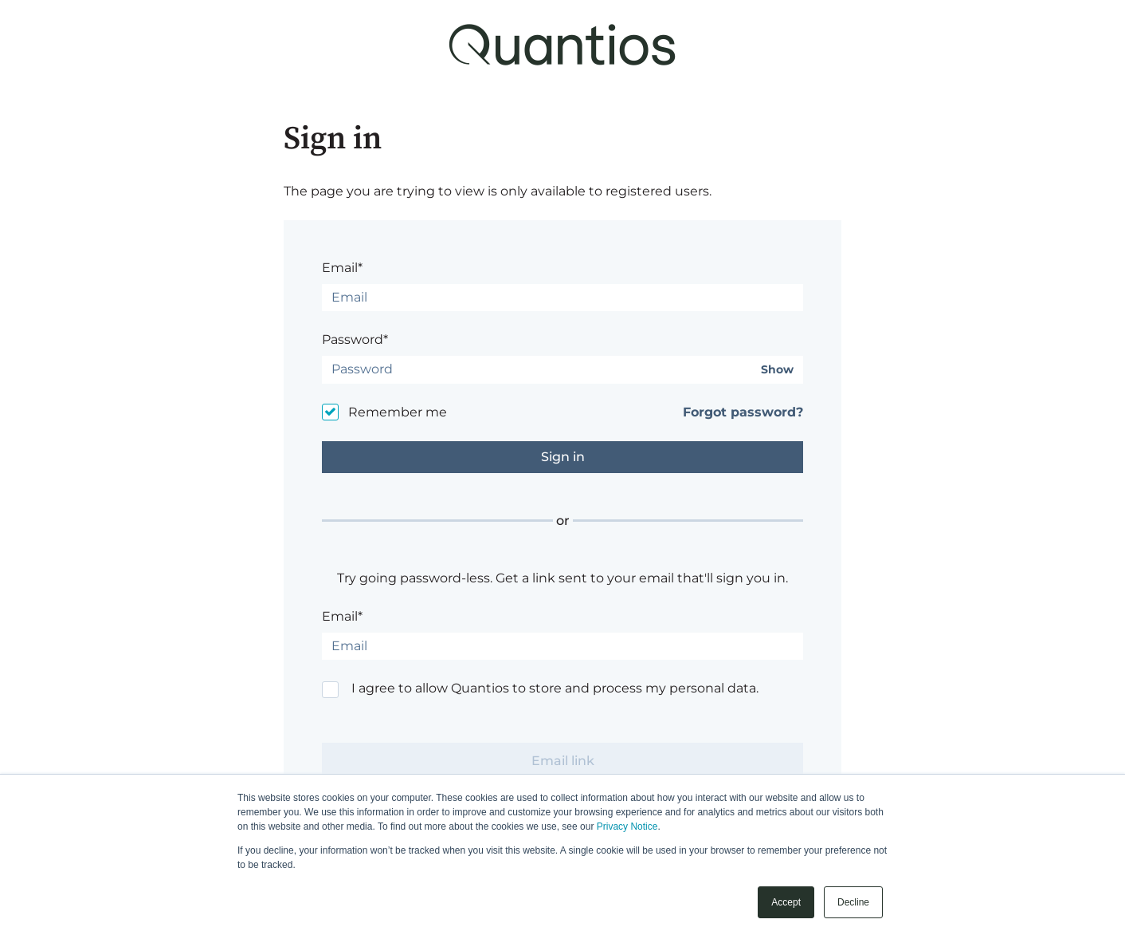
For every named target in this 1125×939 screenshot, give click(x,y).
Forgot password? (743, 412)
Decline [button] (853, 902)
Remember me (397, 412)
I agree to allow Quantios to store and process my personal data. (554, 688)
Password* (355, 339)
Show (777, 370)
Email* (342, 267)
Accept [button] (786, 902)
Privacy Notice (627, 826)
